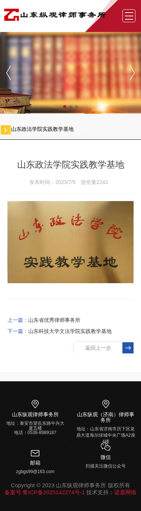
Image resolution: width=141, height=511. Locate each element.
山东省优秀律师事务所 (54, 320)
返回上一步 (98, 348)
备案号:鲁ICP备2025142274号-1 (44, 492)
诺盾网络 (125, 492)
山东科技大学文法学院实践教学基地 (70, 331)
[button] (64, 106)
